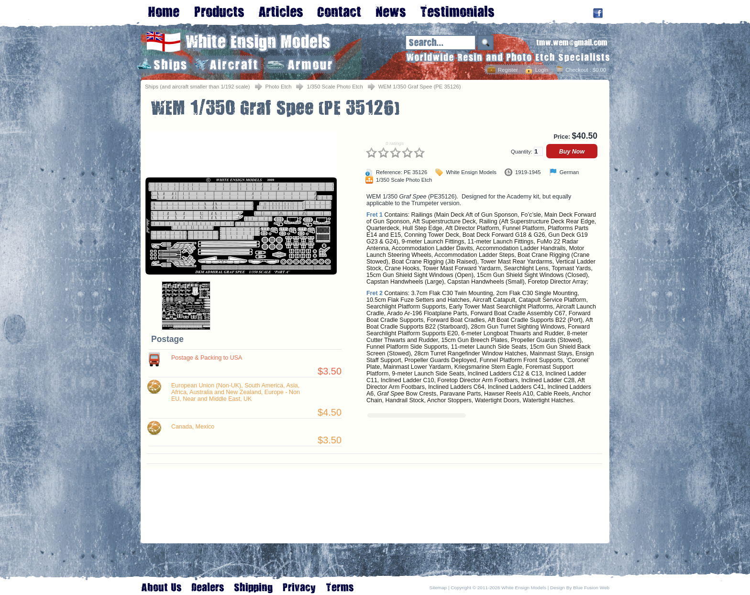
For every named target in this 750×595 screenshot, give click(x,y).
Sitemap (438, 587)
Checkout (576, 70)
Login (541, 70)
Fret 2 (374, 293)
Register (508, 70)
